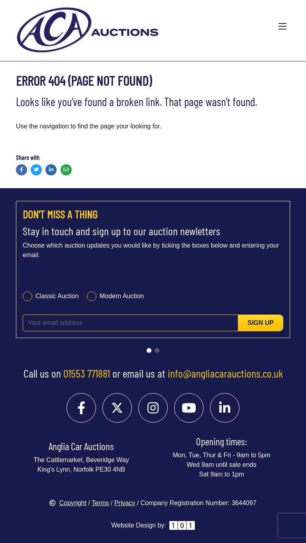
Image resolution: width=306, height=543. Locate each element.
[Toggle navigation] (282, 26)
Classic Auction (57, 296)
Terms (100, 503)
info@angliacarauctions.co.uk (225, 373)
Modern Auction (122, 296)
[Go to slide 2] (157, 350)
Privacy (124, 503)
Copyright (67, 503)
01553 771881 (86, 373)
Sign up (260, 322)
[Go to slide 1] (149, 350)
